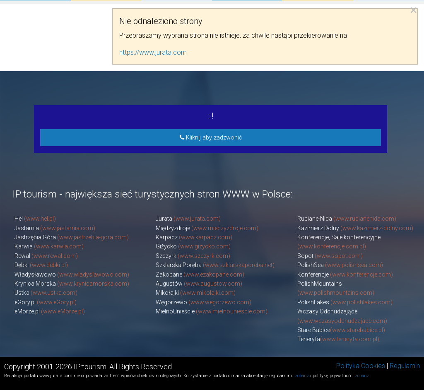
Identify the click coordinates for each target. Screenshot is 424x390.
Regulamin (405, 366)
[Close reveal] (413, 10)
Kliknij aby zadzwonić (211, 137)
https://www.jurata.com (153, 52)
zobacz (302, 375)
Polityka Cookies (360, 366)
